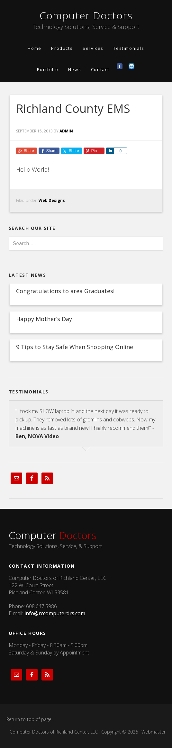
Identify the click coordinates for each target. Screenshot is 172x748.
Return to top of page (28, 719)
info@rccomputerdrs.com (54, 613)
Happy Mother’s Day (44, 319)
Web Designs (52, 200)
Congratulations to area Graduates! (65, 291)
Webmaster (153, 732)
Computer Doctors (86, 15)
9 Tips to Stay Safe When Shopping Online (74, 347)
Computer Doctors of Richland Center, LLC (54, 732)
